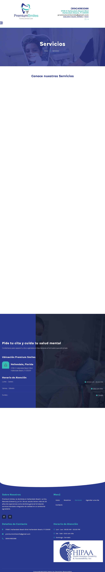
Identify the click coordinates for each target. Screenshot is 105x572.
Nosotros (67, 500)
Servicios (78, 500)
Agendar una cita (92, 500)
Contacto (59, 505)
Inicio (58, 500)
